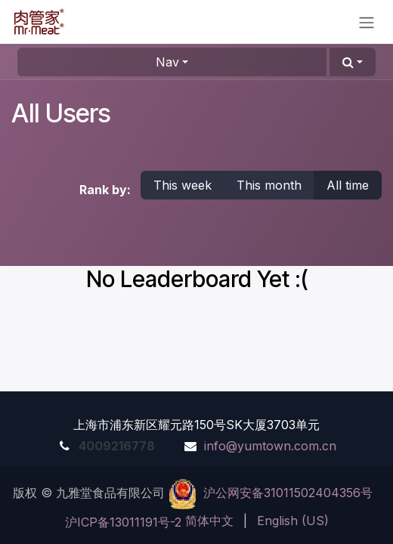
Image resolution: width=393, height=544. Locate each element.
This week (182, 185)
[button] (353, 62)
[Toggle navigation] (366, 22)
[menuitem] (209, 520)
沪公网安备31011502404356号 (288, 492)
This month (269, 185)
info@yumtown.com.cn (270, 445)
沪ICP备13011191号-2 (123, 522)
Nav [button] (167, 62)
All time (347, 185)
